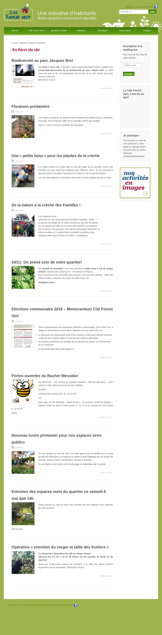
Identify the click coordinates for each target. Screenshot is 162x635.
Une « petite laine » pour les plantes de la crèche (56, 156)
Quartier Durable (59, 30)
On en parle (124, 30)
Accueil (14, 30)
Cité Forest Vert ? (37, 30)
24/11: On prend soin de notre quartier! (47, 262)
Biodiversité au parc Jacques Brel (42, 60)
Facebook (71, 605)
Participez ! (103, 30)
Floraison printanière (31, 106)
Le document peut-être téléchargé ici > (56, 349)
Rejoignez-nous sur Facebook (141, 7)
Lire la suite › (106, 88)
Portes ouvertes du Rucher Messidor (45, 376)
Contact (146, 30)
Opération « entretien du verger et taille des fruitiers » (60, 547)
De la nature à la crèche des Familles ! (46, 205)
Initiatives (80, 30)
